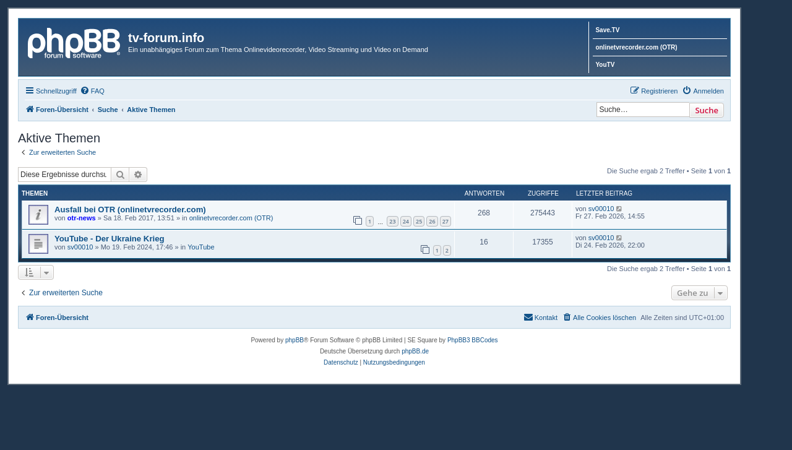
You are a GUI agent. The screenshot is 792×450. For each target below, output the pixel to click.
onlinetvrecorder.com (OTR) (636, 47)
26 (432, 221)
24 (406, 221)
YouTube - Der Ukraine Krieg (109, 238)
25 (419, 221)
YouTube (200, 247)
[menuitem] (92, 91)
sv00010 (601, 208)
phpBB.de (415, 351)
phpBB (294, 340)
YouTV (604, 64)
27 (445, 221)
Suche (706, 110)
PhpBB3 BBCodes (472, 340)
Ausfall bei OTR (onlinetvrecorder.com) (130, 209)
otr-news (81, 218)
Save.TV (607, 30)
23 (392, 221)
